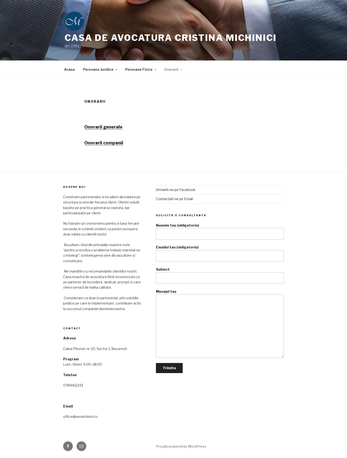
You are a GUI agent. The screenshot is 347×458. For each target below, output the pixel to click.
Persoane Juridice (100, 69)
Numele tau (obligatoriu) (220, 231)
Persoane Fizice (141, 69)
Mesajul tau (220, 323)
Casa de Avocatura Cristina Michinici (171, 37)
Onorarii (173, 69)
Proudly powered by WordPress (181, 446)
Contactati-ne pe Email (174, 199)
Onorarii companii (103, 142)
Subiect (220, 275)
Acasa (69, 69)
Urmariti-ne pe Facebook (175, 190)
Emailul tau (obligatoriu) (220, 253)
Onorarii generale (103, 126)
